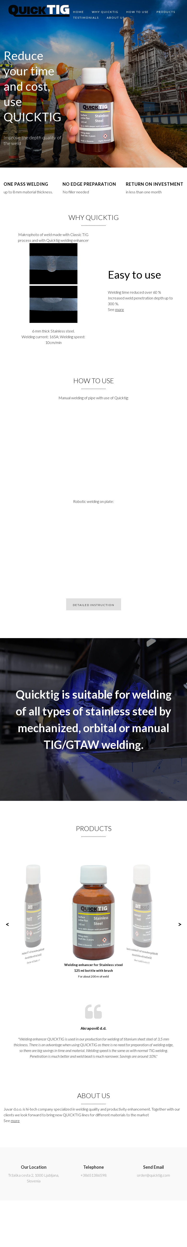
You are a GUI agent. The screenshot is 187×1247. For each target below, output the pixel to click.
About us (116, 17)
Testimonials (86, 17)
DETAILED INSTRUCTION (93, 605)
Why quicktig (105, 12)
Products (166, 12)
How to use (137, 12)
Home (78, 12)
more (119, 309)
